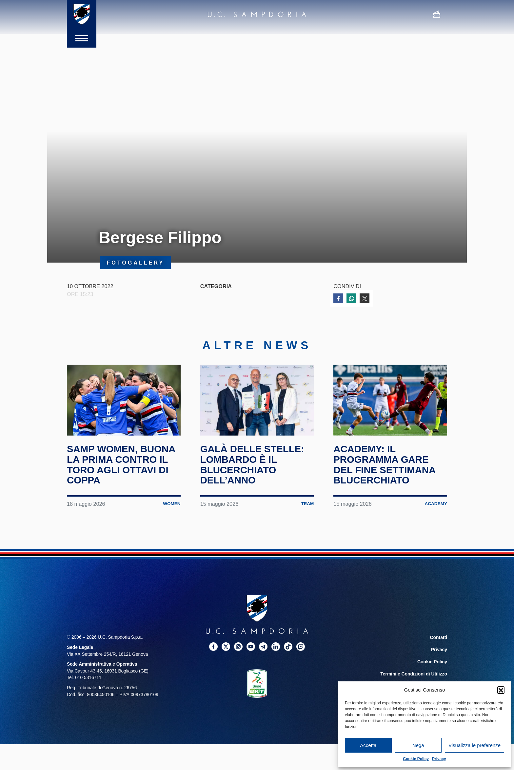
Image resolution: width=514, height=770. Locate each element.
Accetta (368, 745)
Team (307, 503)
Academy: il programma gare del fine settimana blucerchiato (385, 464)
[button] (501, 690)
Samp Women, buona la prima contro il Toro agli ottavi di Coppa (122, 464)
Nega (418, 745)
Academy (435, 503)
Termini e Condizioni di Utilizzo (414, 672)
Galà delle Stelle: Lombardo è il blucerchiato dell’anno (253, 464)
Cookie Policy (416, 759)
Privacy (439, 759)
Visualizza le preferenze (474, 745)
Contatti (438, 636)
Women (171, 503)
